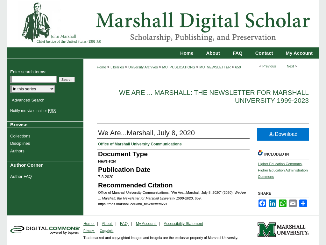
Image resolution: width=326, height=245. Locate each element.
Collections (21, 136)
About (107, 223)
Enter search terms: (28, 71)
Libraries (117, 67)
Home (101, 67)
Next (290, 66)
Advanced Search (28, 100)
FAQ (124, 223)
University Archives (143, 67)
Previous (269, 66)
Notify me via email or (34, 110)
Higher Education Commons (280, 164)
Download (283, 134)
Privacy (89, 231)
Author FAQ (22, 176)
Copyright (107, 231)
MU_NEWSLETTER (214, 67)
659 (238, 67)
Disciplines (21, 143)
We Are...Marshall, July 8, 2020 (146, 133)
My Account (146, 223)
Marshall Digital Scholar (163, 23)
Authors (18, 151)
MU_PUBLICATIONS (178, 67)
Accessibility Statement (183, 223)
